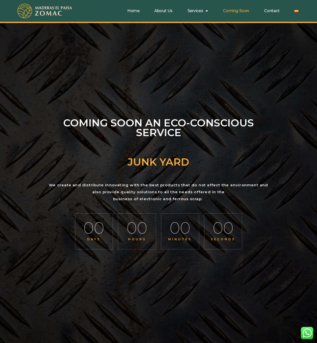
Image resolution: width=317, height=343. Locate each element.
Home (133, 10)
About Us (163, 10)
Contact (272, 10)
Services (197, 11)
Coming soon (236, 10)
